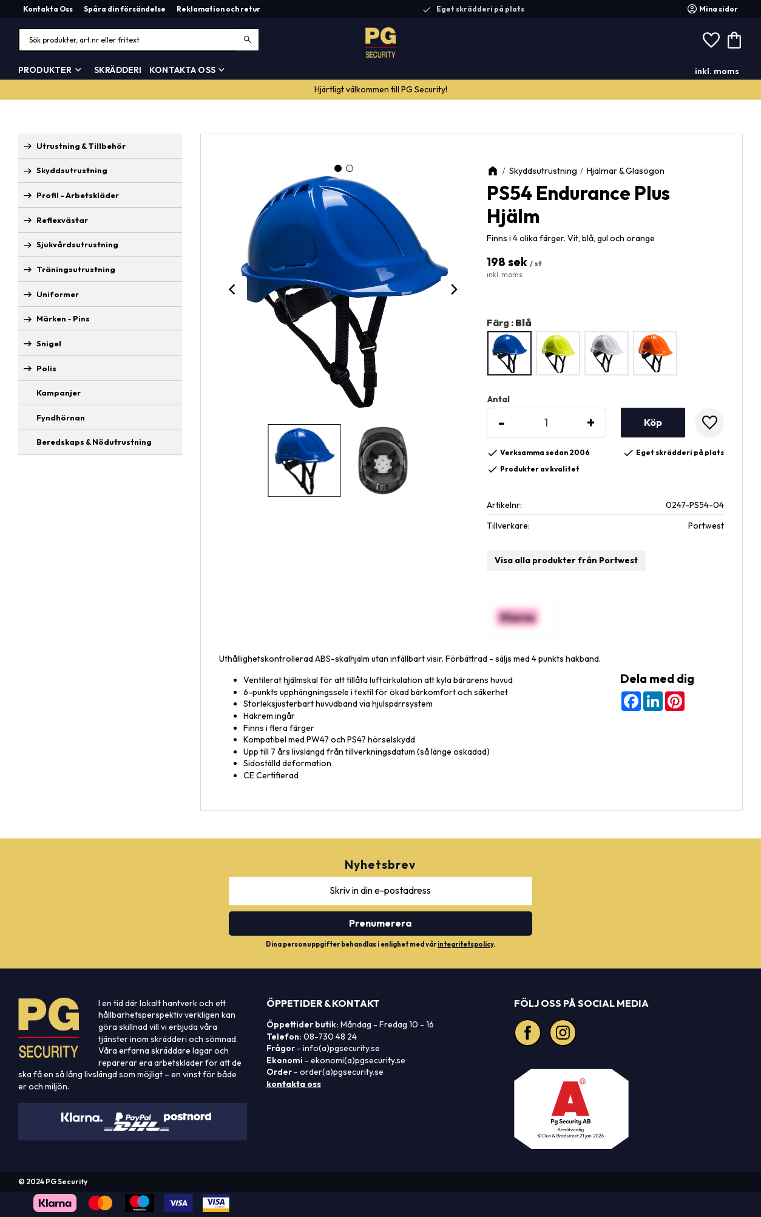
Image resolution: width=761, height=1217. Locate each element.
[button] (711, 40)
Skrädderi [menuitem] (117, 69)
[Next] (454, 289)
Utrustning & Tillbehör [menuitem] (81, 146)
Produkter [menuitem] (45, 69)
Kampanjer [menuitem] (58, 392)
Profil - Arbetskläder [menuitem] (77, 195)
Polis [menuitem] (46, 368)
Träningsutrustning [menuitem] (75, 269)
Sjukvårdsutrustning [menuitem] (77, 244)
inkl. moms (717, 71)
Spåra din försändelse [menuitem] (125, 8)
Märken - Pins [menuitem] (63, 318)
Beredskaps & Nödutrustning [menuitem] (94, 442)
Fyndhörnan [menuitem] (60, 417)
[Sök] (248, 40)
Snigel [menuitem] (48, 343)
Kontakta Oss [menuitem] (48, 8)
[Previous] (233, 289)
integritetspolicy (465, 944)
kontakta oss (293, 1083)
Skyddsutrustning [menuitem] (71, 170)
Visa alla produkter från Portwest (566, 560)
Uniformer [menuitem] (57, 294)
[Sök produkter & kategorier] (139, 40)
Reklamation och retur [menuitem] (218, 8)
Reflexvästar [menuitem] (62, 220)
